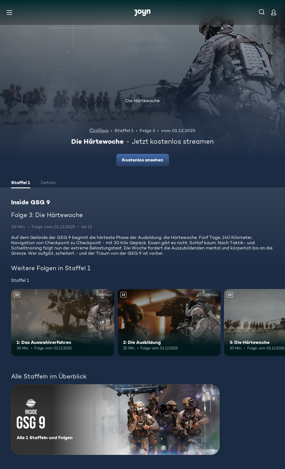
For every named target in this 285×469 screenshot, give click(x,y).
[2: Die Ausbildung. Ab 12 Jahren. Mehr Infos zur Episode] (169, 322)
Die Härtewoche (143, 100)
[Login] (274, 12)
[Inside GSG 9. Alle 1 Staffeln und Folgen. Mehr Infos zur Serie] (115, 419)
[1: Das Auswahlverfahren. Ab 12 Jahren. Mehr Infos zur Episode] (62, 322)
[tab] (20, 183)
